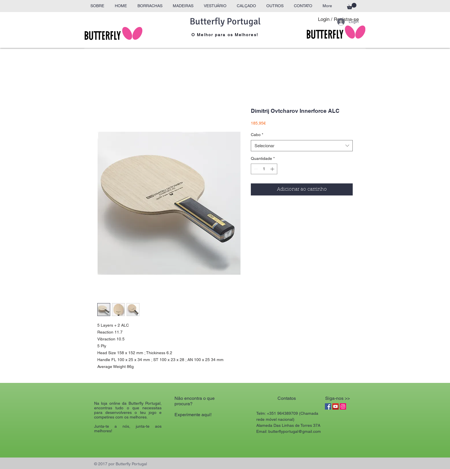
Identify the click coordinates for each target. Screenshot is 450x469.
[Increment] (272, 169)
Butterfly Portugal (225, 21)
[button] (351, 6)
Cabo (257, 134)
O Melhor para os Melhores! (224, 34)
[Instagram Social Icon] (343, 406)
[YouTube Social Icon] (335, 406)
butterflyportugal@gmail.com (294, 431)
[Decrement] (255, 169)
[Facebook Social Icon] (328, 406)
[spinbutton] (264, 169)
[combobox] (302, 145)
